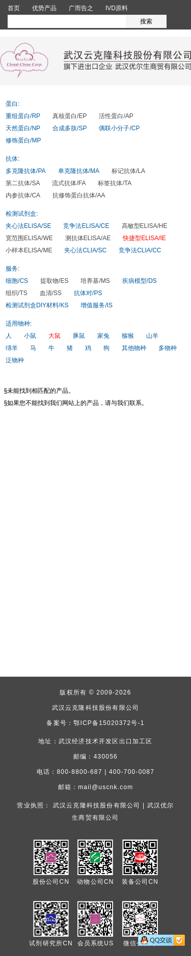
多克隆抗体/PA (25, 171)
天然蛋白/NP (23, 128)
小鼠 (30, 335)
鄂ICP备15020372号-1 (108, 723)
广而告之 (81, 8)
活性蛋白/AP (116, 116)
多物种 (167, 348)
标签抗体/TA (114, 183)
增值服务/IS (96, 305)
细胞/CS (17, 280)
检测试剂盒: (22, 213)
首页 (14, 8)
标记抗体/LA (128, 171)
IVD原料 (116, 8)
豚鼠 (79, 335)
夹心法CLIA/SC (85, 250)
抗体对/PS (88, 293)
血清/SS (51, 293)
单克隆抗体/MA (78, 171)
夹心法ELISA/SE (28, 225)
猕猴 (128, 335)
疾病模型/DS (139, 280)
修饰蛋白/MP (23, 140)
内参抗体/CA (23, 195)
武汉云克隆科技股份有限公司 (96, 707)
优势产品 (44, 8)
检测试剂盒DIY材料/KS (37, 305)
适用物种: (19, 323)
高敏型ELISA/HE (145, 225)
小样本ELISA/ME (29, 250)
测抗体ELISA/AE (88, 238)
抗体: (12, 158)
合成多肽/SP (69, 128)
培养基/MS (95, 280)
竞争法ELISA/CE (86, 225)
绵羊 (12, 348)
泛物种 (15, 360)
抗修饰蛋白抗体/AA (78, 195)
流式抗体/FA (69, 183)
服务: (12, 268)
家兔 (103, 335)
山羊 (152, 335)
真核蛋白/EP (69, 116)
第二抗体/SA (23, 183)
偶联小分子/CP (119, 128)
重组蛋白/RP (23, 116)
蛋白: (12, 103)
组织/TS (17, 293)
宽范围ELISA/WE (29, 238)
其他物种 (134, 348)
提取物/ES (54, 280)
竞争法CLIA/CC (140, 250)
